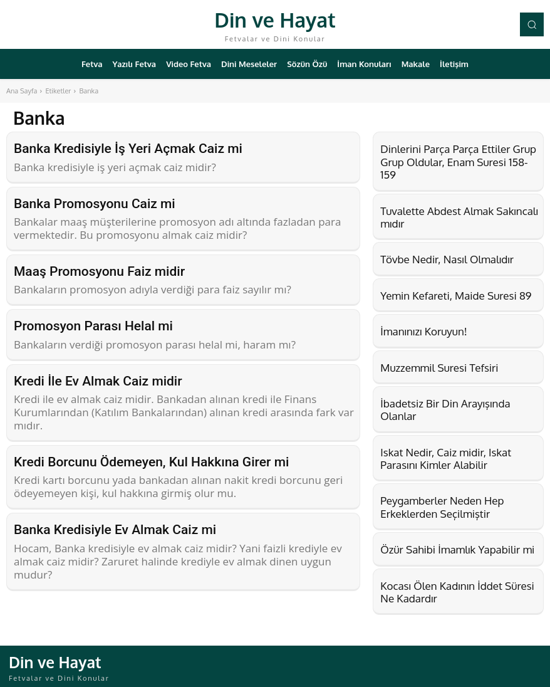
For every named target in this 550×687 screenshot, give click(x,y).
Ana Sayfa (21, 91)
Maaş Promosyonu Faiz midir (99, 267)
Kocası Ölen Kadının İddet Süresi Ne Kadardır (457, 592)
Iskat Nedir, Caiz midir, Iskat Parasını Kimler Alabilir (445, 458)
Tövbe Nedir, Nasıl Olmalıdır (447, 259)
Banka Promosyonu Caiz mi (94, 201)
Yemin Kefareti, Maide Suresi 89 (455, 295)
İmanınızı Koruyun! (423, 331)
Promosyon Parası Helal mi (93, 320)
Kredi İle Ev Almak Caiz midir (98, 374)
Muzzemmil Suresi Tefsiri (439, 367)
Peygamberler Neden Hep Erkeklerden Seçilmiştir (442, 507)
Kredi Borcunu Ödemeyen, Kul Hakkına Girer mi (151, 453)
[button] (532, 24)
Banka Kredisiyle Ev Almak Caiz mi (115, 520)
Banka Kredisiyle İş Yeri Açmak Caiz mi (128, 147)
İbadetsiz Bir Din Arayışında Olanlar (445, 409)
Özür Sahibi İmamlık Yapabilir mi (457, 549)
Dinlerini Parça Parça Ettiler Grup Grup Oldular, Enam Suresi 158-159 (458, 161)
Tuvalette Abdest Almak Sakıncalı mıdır (459, 217)
